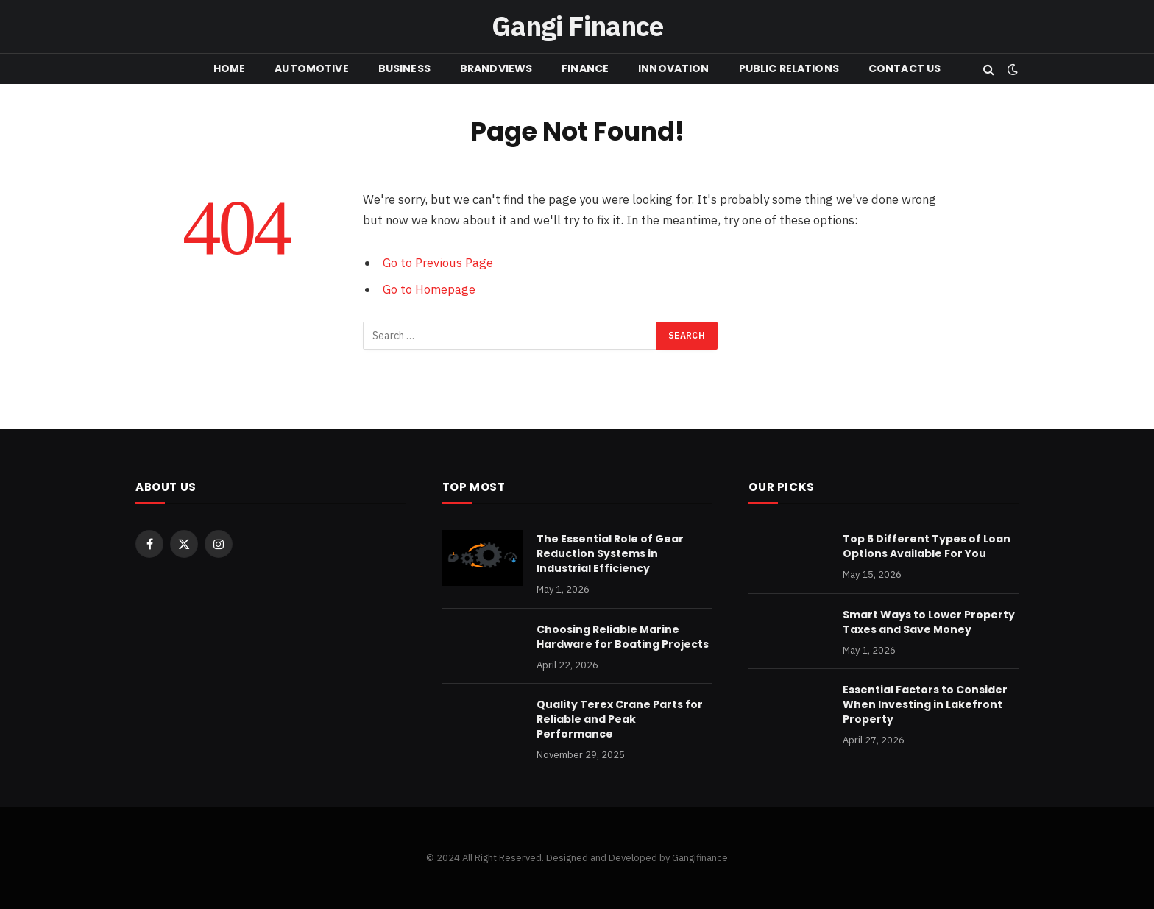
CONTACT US (904, 68)
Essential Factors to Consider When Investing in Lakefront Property (925, 704)
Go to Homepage (429, 289)
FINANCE (585, 68)
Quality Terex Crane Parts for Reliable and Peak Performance (620, 719)
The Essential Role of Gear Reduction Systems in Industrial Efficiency (610, 553)
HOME (229, 68)
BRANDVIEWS (496, 68)
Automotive (311, 68)
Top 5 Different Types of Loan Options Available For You (926, 546)
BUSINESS (404, 68)
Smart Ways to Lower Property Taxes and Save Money (929, 622)
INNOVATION (673, 68)
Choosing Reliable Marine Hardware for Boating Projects (623, 636)
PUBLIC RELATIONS (789, 68)
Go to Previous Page (438, 263)
